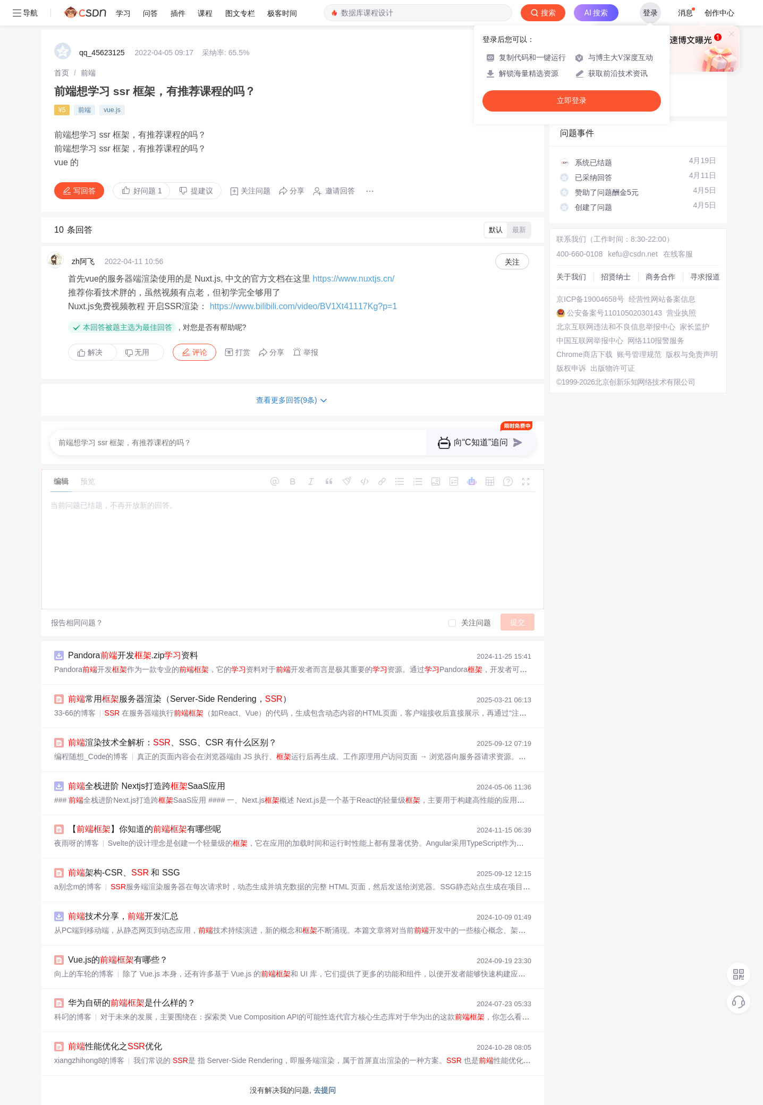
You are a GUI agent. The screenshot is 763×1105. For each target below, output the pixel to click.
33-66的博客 (75, 713)
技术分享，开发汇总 (123, 916)
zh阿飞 (83, 261)
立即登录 (572, 101)
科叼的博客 (72, 1017)
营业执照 (681, 313)
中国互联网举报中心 (589, 340)
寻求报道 (705, 277)
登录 (650, 12)
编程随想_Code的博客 (91, 756)
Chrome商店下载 (584, 354)
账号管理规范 (639, 354)
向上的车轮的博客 (84, 974)
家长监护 (694, 326)
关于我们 (571, 277)
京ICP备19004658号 (590, 299)
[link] (61, 73)
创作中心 (719, 12)
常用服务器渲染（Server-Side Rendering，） (179, 698)
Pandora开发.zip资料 (133, 655)
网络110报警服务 (656, 340)
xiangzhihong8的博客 (89, 1060)
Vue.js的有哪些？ (118, 959)
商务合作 (660, 277)
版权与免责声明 (692, 354)
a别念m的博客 (77, 886)
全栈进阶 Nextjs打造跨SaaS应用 (146, 785)
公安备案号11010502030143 (614, 313)
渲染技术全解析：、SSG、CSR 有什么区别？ (172, 742)
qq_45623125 (102, 52)
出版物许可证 (612, 368)
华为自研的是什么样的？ (132, 1002)
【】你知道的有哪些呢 (144, 829)
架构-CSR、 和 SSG (124, 872)
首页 (61, 73)
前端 (88, 73)
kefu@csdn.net (633, 254)
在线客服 (678, 254)
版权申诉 (571, 368)
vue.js (112, 110)
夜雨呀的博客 (76, 843)
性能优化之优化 (115, 1046)
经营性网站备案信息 (662, 299)
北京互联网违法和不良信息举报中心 (615, 326)
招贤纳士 (616, 277)
